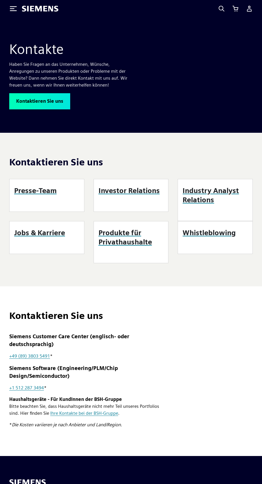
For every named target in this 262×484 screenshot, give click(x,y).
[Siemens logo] (40, 9)
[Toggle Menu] (13, 9)
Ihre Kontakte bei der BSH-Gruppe (84, 413)
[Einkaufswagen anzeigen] (235, 8)
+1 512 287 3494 (26, 387)
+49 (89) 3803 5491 (29, 356)
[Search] (221, 8)
